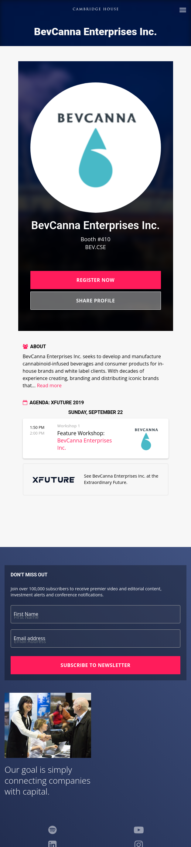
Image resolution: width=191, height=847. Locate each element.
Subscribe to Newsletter (95, 665)
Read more (49, 385)
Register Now (95, 280)
